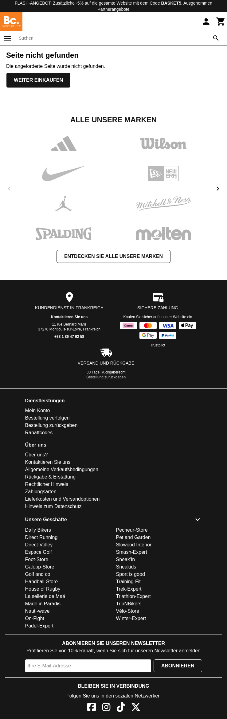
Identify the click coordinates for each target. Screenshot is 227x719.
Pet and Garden (133, 537)
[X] (136, 708)
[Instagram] (106, 708)
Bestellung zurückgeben (106, 377)
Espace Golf (38, 552)
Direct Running (41, 537)
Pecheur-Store (132, 530)
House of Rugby (43, 589)
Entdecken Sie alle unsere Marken (113, 256)
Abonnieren (177, 665)
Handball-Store (41, 581)
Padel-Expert (39, 625)
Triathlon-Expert (133, 596)
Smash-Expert (131, 552)
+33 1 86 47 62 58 (69, 336)
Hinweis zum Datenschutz (53, 506)
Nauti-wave (37, 611)
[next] (217, 188)
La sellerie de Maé (45, 596)
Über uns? (36, 454)
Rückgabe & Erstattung (50, 476)
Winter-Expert (131, 618)
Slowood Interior (134, 544)
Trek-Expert (129, 589)
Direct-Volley (39, 544)
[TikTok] (121, 708)
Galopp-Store (39, 566)
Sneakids (126, 566)
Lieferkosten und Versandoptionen (62, 499)
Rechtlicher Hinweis (46, 484)
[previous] (9, 188)
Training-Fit (128, 581)
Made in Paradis (43, 603)
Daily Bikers (38, 530)
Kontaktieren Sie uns (69, 317)
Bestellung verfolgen (47, 417)
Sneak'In (125, 559)
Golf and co (37, 574)
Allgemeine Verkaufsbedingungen (61, 469)
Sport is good (130, 574)
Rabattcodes (39, 432)
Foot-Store (37, 559)
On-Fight (34, 618)
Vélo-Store (127, 611)
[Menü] (7, 38)
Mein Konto (37, 410)
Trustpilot (157, 345)
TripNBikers (129, 603)
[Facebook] (91, 708)
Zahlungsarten (41, 491)
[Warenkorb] (221, 21)
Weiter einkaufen (38, 80)
